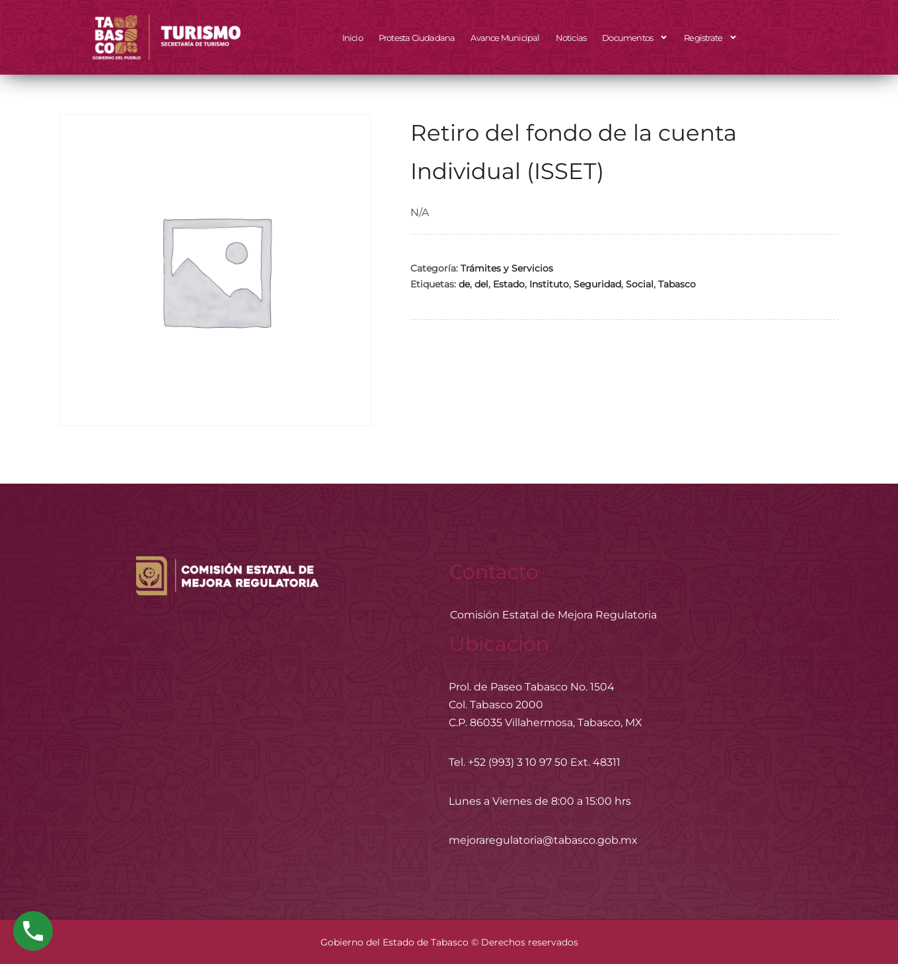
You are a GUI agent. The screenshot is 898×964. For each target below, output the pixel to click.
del (481, 284)
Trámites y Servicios (507, 268)
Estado (509, 284)
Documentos (635, 37)
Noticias (571, 37)
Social (640, 284)
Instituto (549, 284)
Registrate (710, 37)
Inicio (352, 37)
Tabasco (677, 284)
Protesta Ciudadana (417, 37)
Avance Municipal (504, 37)
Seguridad (597, 284)
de (464, 284)
